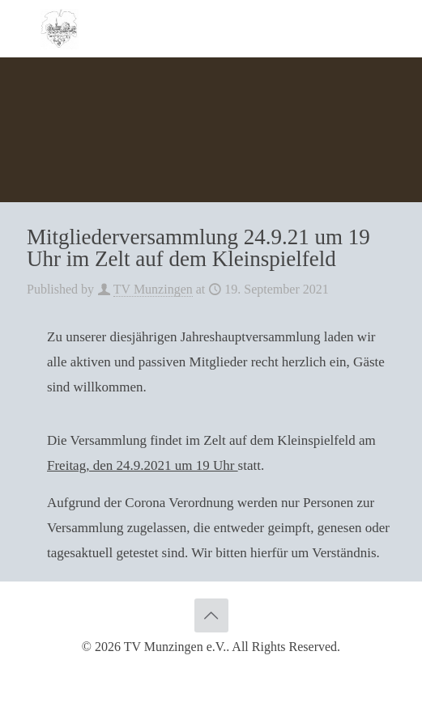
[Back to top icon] (211, 615)
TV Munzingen (153, 289)
